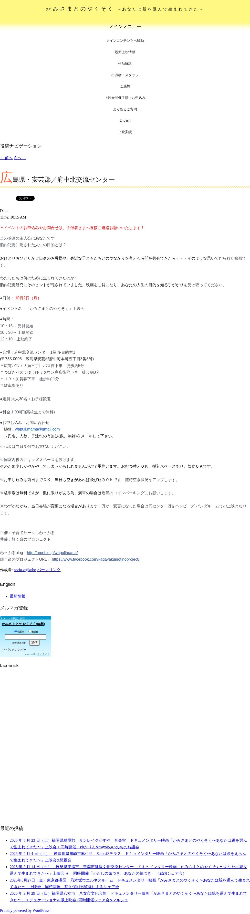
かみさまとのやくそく (125, 9)
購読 (19, 632)
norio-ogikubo (25, 570)
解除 (33, 632)
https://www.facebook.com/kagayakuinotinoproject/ (95, 559)
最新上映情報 (125, 52)
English (125, 120)
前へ (6, 158)
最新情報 (17, 596)
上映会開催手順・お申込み (125, 98)
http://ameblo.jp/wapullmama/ (52, 553)
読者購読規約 (19, 642)
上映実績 (125, 132)
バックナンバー (16, 649)
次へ (20, 158)
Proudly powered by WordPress (24, 910)
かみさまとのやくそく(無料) (23, 624)
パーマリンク (49, 570)
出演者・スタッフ (125, 75)
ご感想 (125, 86)
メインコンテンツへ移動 (125, 40)
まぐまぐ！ (43, 654)
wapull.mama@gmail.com (37, 429)
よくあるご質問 (125, 109)
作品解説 (125, 63)
